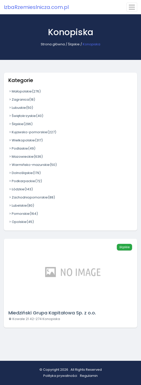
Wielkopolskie (25, 140)
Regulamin (89, 375)
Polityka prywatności (60, 375)
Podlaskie (21, 148)
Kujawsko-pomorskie (32, 132)
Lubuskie (20, 107)
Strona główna (53, 44)
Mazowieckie (25, 156)
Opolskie (21, 221)
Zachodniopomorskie (31, 197)
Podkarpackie (25, 181)
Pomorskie (23, 213)
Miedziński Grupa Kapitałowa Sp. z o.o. (52, 313)
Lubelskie (21, 205)
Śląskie (74, 44)
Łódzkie (20, 189)
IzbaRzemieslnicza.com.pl (36, 7)
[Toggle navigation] (131, 7)
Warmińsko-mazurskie (32, 164)
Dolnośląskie (24, 172)
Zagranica (21, 99)
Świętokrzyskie (25, 115)
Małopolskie (24, 91)
